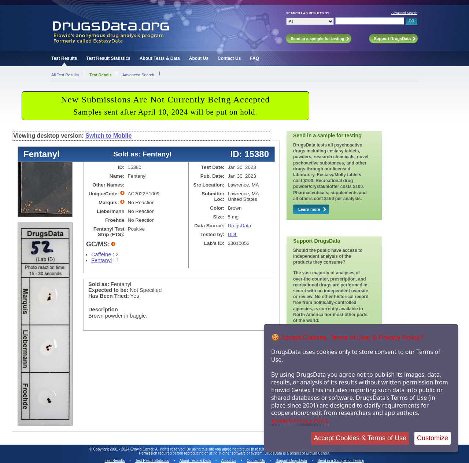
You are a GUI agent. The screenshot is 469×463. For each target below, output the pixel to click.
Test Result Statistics (108, 58)
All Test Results (65, 75)
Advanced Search (404, 13)
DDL (233, 234)
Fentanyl (101, 260)
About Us (198, 58)
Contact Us (229, 58)
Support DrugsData (291, 461)
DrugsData (239, 225)
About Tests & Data (160, 58)
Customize (432, 438)
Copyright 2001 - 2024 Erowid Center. (123, 449)
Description (103, 309)
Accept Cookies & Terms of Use (360, 438)
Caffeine (101, 254)
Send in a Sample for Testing (340, 461)
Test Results (64, 58)
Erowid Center (317, 453)
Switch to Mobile (108, 136)
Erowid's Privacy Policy (300, 420)
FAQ (254, 58)
